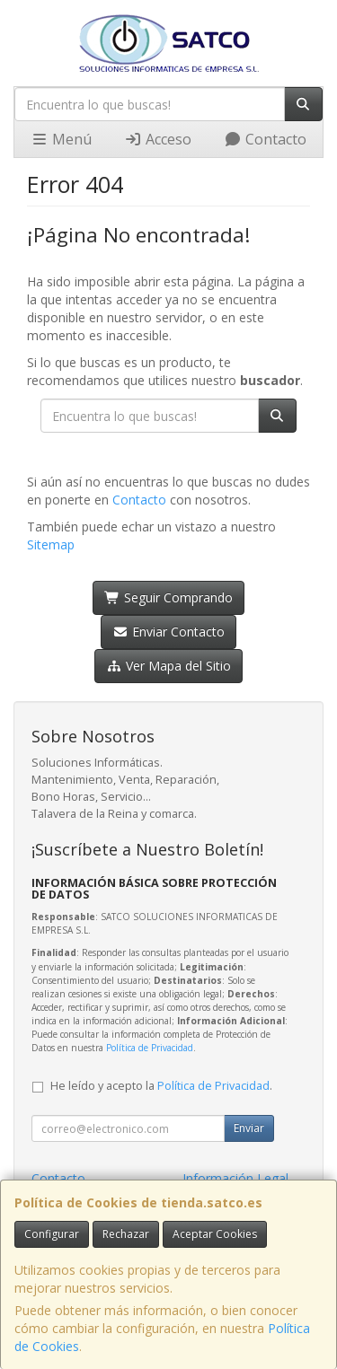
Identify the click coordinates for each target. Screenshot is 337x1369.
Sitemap (51, 544)
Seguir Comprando (168, 597)
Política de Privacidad (149, 1047)
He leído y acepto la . (161, 1085)
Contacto (265, 139)
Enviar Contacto (168, 631)
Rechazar (125, 1234)
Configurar (51, 1234)
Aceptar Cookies (215, 1234)
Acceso (157, 139)
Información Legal (235, 1178)
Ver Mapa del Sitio (168, 665)
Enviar (249, 1128)
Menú (61, 139)
